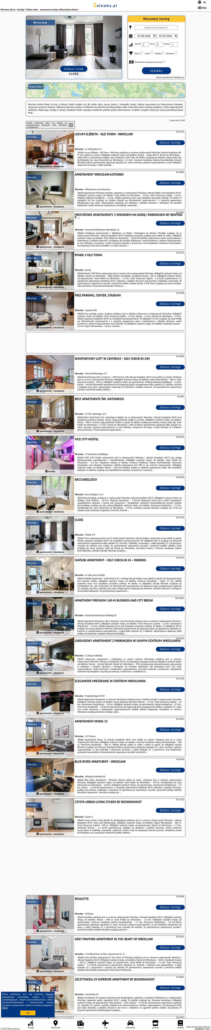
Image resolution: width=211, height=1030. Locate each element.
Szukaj (156, 71)
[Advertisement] (105, 866)
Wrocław (32, 137)
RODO (5, 1008)
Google (49, 994)
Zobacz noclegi (170, 142)
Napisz (207, 1029)
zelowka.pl (105, 5)
